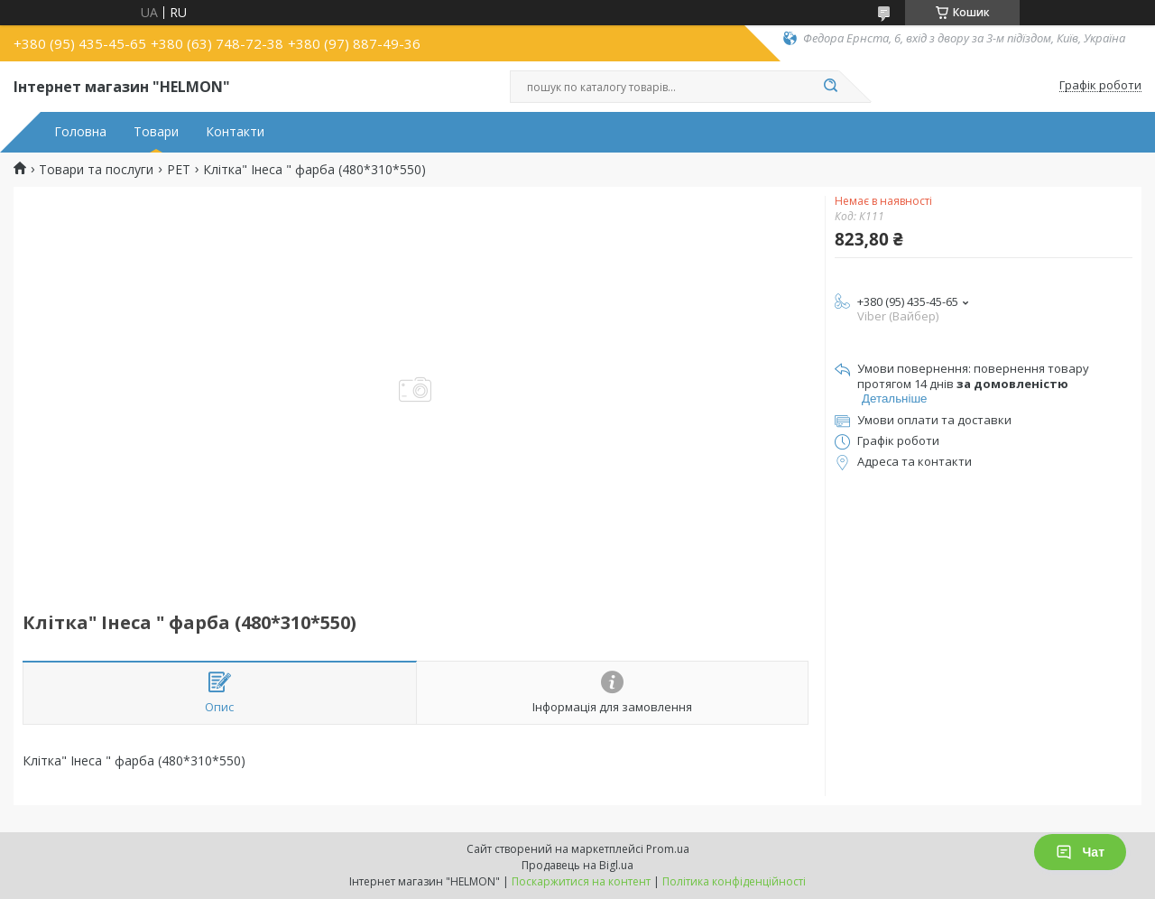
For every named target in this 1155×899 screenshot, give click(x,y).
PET (178, 170)
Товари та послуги (96, 170)
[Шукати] (830, 86)
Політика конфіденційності (734, 881)
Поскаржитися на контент (581, 881)
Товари (156, 131)
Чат (1080, 852)
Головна (80, 131)
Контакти (235, 131)
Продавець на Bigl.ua (577, 865)
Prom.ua (667, 849)
